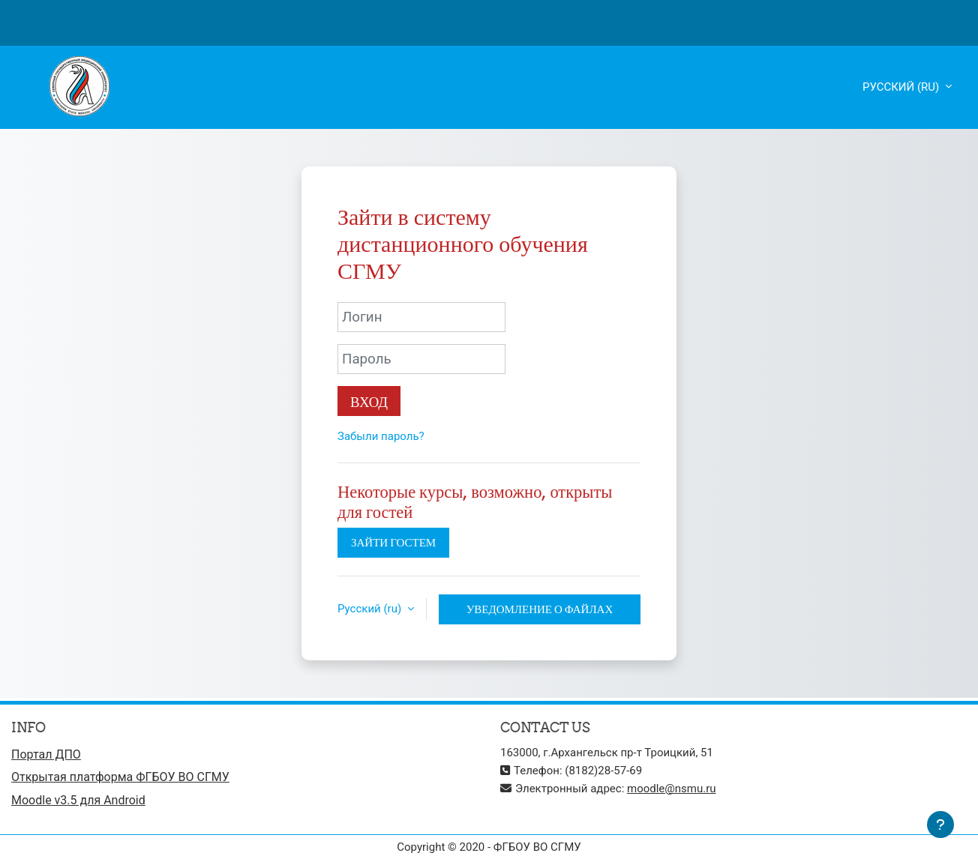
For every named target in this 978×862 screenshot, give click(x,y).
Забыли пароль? (381, 436)
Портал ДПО (46, 754)
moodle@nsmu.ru (671, 788)
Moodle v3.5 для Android (78, 800)
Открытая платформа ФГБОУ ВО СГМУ (120, 777)
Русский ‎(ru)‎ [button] (371, 608)
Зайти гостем (393, 542)
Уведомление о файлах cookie (540, 613)
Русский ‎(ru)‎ (902, 87)
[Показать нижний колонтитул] (940, 824)
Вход (369, 402)
